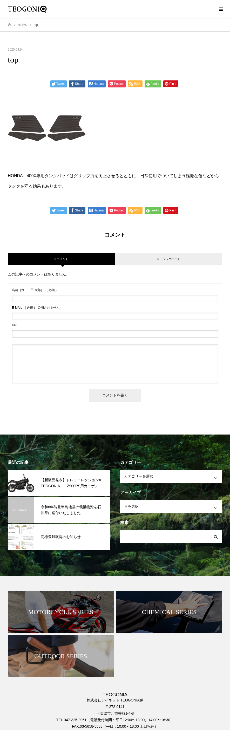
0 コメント (61, 258)
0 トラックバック (168, 258)
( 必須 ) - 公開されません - (37, 307)
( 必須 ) (34, 290)
